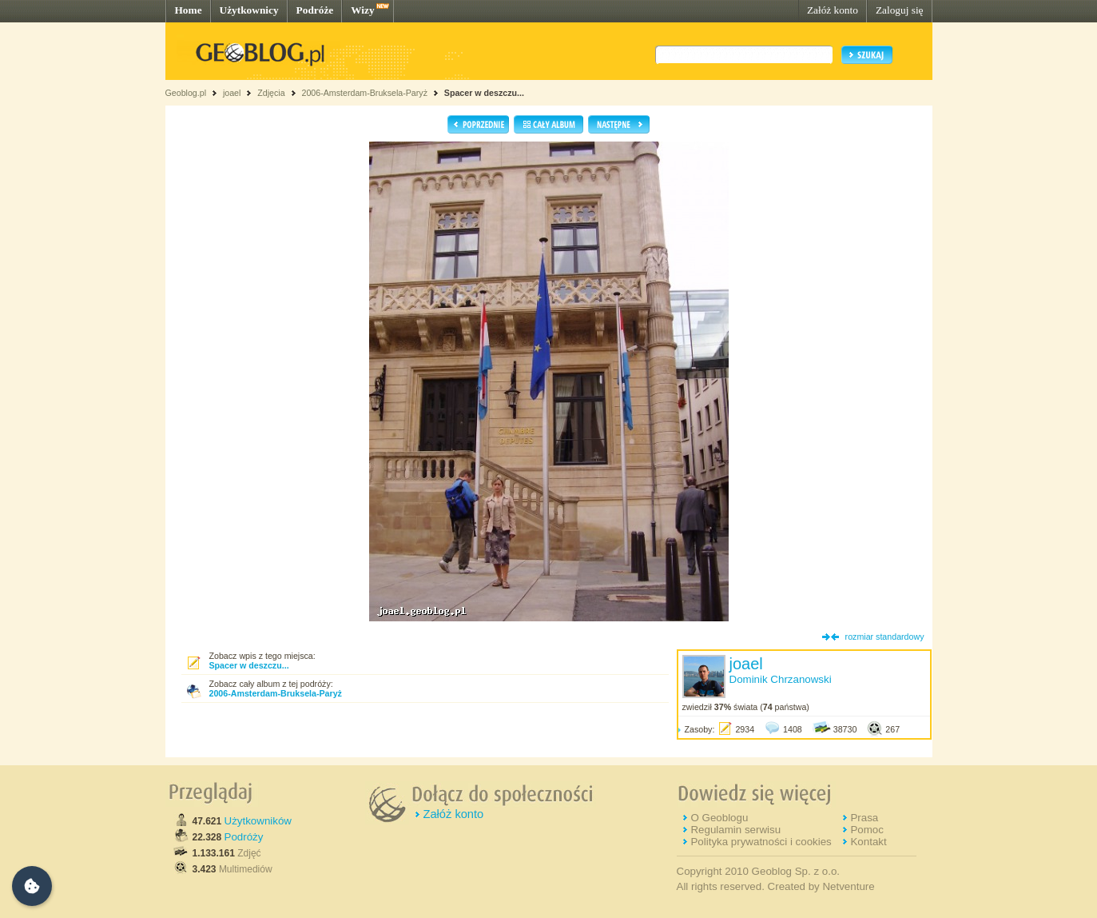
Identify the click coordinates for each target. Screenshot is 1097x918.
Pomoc (866, 830)
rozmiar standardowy (884, 636)
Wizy (362, 10)
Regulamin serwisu (735, 830)
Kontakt (868, 842)
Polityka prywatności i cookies (760, 842)
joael (232, 93)
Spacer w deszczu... (484, 93)
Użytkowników (258, 821)
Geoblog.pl (186, 93)
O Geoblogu (719, 818)
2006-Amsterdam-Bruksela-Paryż (364, 93)
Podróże (315, 10)
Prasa (864, 818)
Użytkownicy (249, 10)
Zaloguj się (900, 10)
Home (188, 10)
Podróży (244, 837)
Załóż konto (832, 10)
